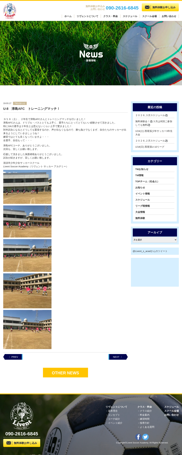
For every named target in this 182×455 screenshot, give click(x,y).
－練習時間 (143, 418)
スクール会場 (149, 16)
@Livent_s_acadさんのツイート (150, 251)
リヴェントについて (87, 16)
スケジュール (130, 16)
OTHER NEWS (65, 373)
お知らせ (140, 187)
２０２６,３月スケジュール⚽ (151, 115)
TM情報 (139, 175)
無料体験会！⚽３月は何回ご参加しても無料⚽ (153, 123)
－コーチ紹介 (113, 418)
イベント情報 (142, 193)
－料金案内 (143, 414)
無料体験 (140, 218)
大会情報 (140, 212)
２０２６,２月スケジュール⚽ (151, 140)
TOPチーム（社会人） (147, 181)
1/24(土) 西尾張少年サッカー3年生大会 (154, 133)
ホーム (68, 16)
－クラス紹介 (144, 410)
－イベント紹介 (114, 423)
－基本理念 (112, 410)
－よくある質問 (145, 427)
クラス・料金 (110, 16)
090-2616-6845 (122, 7)
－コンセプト (113, 414)
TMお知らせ (142, 169)
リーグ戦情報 (142, 205)
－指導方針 (143, 423)
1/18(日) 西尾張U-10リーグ (149, 146)
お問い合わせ (169, 16)
